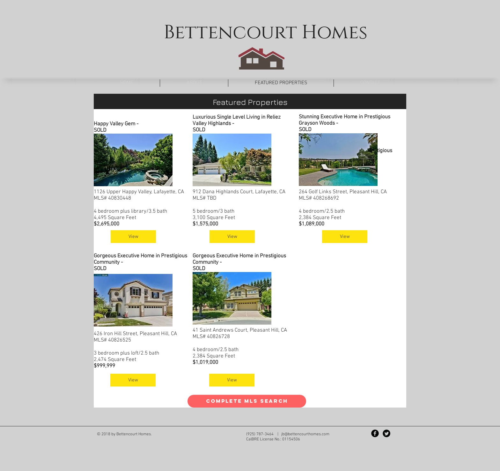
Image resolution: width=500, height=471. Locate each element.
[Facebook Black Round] (375, 433)
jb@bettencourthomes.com (305, 434)
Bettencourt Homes (265, 32)
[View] (133, 236)
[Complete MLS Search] (247, 401)
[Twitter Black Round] (386, 433)
